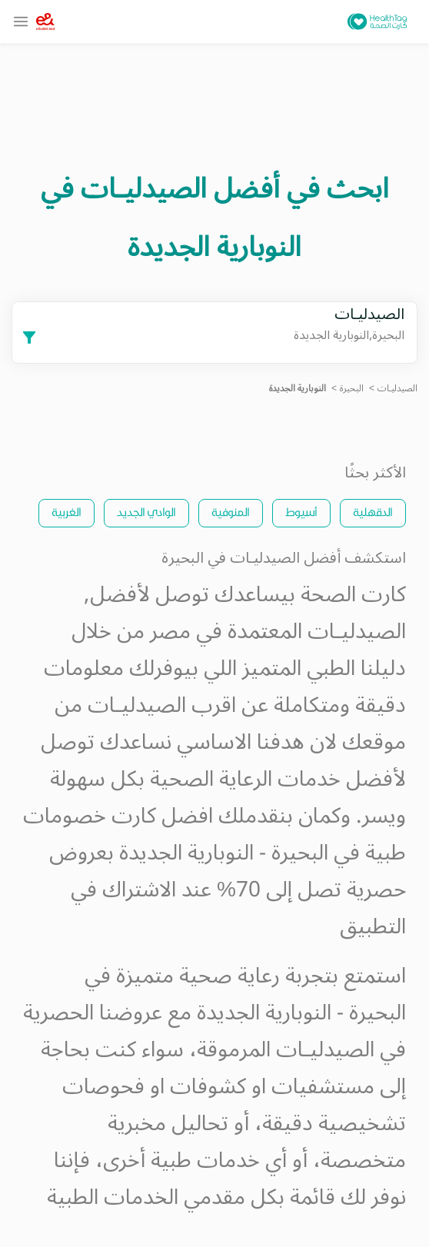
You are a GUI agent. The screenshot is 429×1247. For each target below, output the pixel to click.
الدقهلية (373, 511)
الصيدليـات (397, 388)
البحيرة (352, 388)
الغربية (66, 511)
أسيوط (301, 511)
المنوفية (230, 511)
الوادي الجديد (146, 511)
